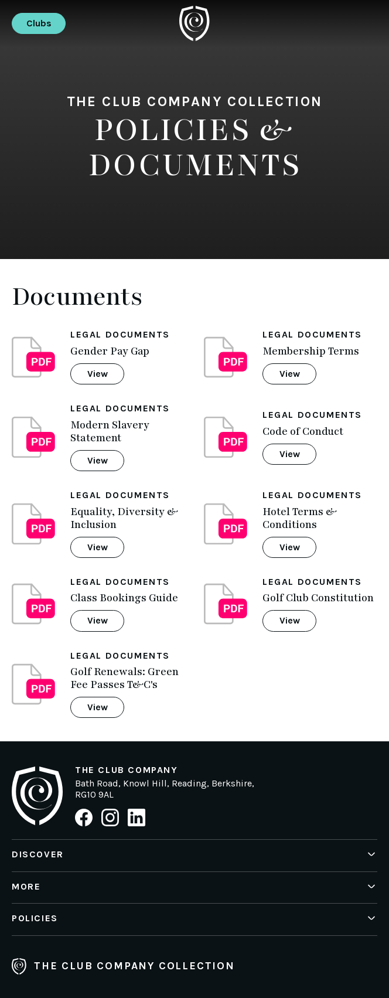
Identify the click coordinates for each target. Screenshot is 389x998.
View (97, 373)
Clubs (39, 23)
